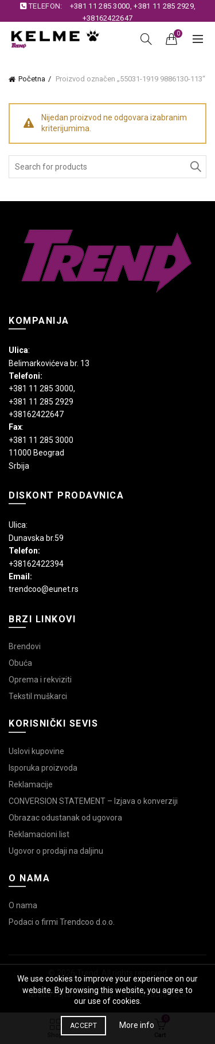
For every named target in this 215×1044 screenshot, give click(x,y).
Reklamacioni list (39, 834)
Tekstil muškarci (38, 696)
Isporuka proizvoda (43, 767)
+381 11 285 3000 (100, 6)
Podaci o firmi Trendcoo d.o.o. (62, 922)
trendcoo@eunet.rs (44, 589)
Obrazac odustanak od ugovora (65, 817)
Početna (31, 78)
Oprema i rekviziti (40, 679)
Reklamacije (31, 784)
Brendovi (25, 646)
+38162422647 (108, 18)
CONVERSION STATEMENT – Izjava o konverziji (93, 801)
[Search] (146, 39)
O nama (23, 905)
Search (194, 166)
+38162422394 (36, 563)
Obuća (20, 663)
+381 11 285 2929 (164, 6)
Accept (83, 1026)
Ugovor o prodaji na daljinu (56, 850)
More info (136, 1025)
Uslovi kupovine (36, 751)
